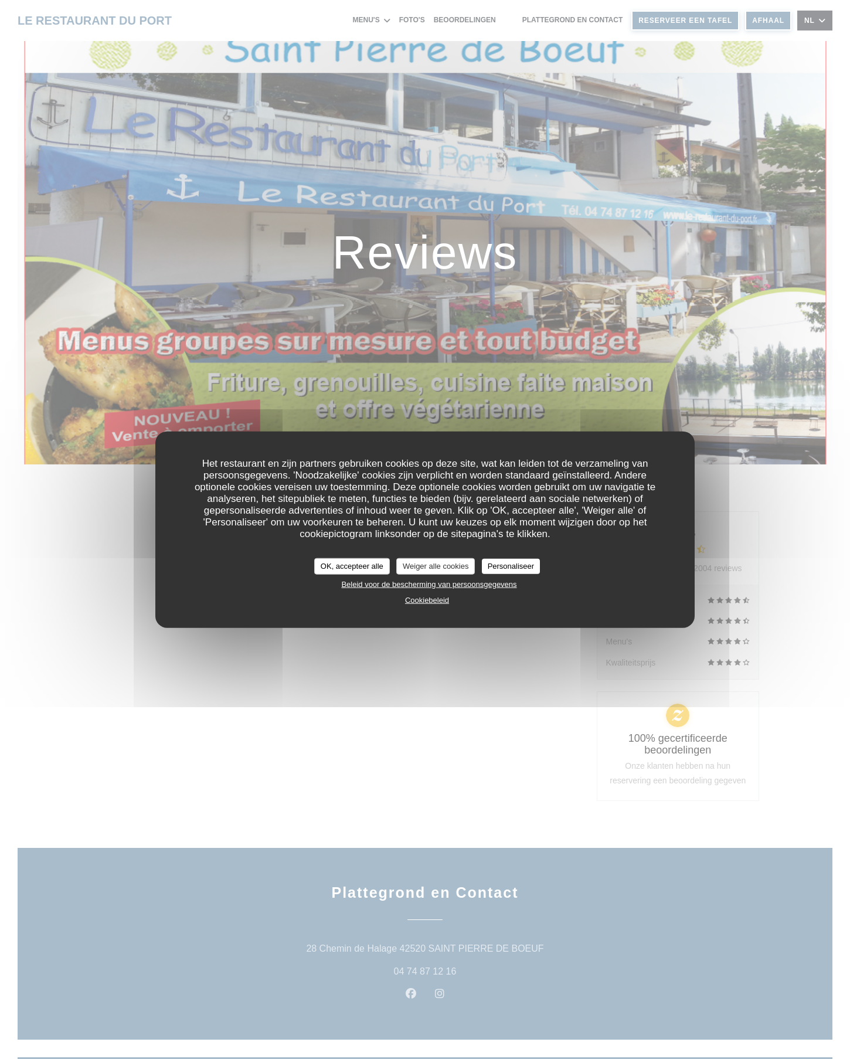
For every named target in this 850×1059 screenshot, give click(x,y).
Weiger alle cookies (435, 566)
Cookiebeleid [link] (427, 599)
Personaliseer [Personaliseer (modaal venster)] (511, 566)
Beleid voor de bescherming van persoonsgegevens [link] (428, 583)
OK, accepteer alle (352, 566)
